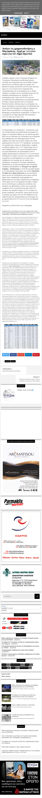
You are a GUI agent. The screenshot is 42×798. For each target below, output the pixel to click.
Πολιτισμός (4, 659)
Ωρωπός (13, 361)
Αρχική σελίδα (6, 666)
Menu (4, 35)
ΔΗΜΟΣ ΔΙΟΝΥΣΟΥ (24, 659)
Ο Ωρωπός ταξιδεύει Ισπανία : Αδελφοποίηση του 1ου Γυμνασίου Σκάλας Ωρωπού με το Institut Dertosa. (21, 743)
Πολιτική (13, 659)
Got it (26, 13)
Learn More (18, 13)
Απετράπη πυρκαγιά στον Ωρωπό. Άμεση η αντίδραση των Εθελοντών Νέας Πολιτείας (31, 372)
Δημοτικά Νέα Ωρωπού (15, 656)
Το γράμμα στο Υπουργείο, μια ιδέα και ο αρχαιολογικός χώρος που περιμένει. (24, 687)
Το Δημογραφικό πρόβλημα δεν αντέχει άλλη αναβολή (18, 642)
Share (13, 354)
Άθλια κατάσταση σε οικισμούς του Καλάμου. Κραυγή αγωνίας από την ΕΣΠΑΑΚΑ (25, 677)
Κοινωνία (7, 361)
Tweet (5, 354)
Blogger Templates (13, 795)
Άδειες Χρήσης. (6, 668)
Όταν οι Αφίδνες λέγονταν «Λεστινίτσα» (23, 697)
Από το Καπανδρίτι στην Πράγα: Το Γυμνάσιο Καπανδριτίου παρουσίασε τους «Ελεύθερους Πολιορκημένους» (19, 728)
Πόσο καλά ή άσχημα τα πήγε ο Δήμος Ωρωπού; (16, 739)
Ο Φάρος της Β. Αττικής (24, 382)
